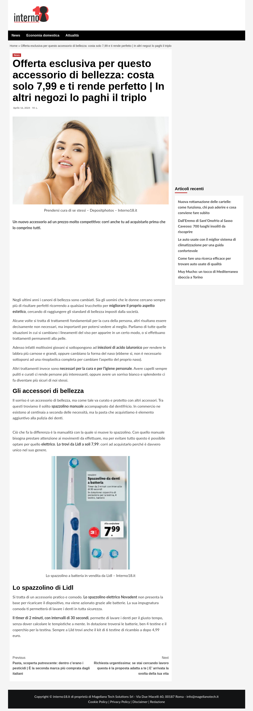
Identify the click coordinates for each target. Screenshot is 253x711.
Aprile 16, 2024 (21, 110)
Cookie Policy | (99, 704)
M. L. (35, 110)
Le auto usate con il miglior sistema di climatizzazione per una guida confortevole (207, 247)
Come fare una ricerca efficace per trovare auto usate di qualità (204, 264)
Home (13, 47)
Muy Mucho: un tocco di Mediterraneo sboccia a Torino (208, 277)
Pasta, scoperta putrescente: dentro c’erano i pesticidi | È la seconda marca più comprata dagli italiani (52, 668)
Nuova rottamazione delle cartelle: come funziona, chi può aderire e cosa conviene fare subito (207, 209)
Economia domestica (42, 35)
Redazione (157, 704)
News (16, 35)
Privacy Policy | (121, 704)
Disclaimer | (141, 704)
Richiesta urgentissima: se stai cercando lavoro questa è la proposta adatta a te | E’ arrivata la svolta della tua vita (130, 668)
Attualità (72, 35)
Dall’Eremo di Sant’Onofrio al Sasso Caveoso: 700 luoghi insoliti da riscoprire (205, 228)
